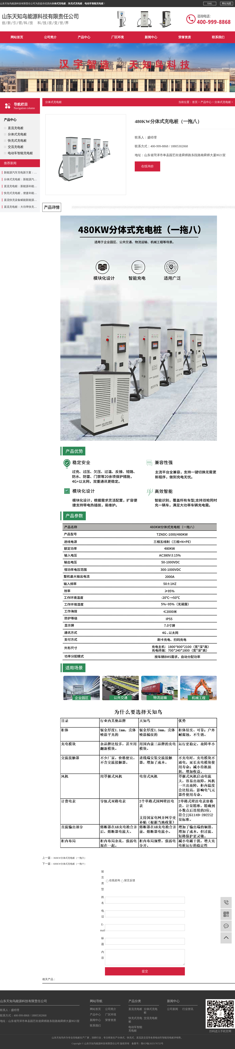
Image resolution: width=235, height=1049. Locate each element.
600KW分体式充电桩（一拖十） (70, 863)
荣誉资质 (184, 37)
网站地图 (226, 3)
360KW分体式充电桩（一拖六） (70, 858)
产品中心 (84, 37)
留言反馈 (129, 880)
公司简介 (50, 37)
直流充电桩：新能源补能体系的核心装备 (28, 186)
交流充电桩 (16, 146)
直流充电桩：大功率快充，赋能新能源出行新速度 (34, 206)
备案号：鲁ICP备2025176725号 (148, 1043)
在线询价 (147, 166)
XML (209, 3)
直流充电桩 (16, 128)
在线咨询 (114, 880)
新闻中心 (151, 37)
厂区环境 (117, 37)
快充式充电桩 (17, 140)
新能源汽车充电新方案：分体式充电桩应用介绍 (32, 172)
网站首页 (17, 37)
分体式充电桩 (17, 134)
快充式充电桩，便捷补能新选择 (23, 193)
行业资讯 (187, 1009)
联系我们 (218, 37)
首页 (195, 102)
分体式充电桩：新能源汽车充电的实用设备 (30, 179)
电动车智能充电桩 (20, 153)
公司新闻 (172, 1009)
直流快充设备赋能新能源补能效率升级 (27, 200)
